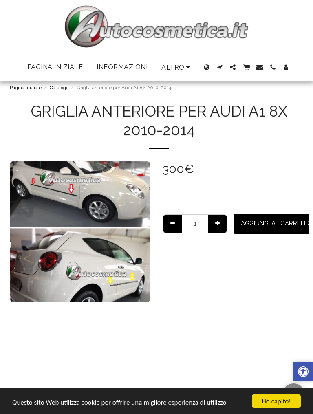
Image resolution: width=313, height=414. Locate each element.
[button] (220, 67)
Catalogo (59, 87)
